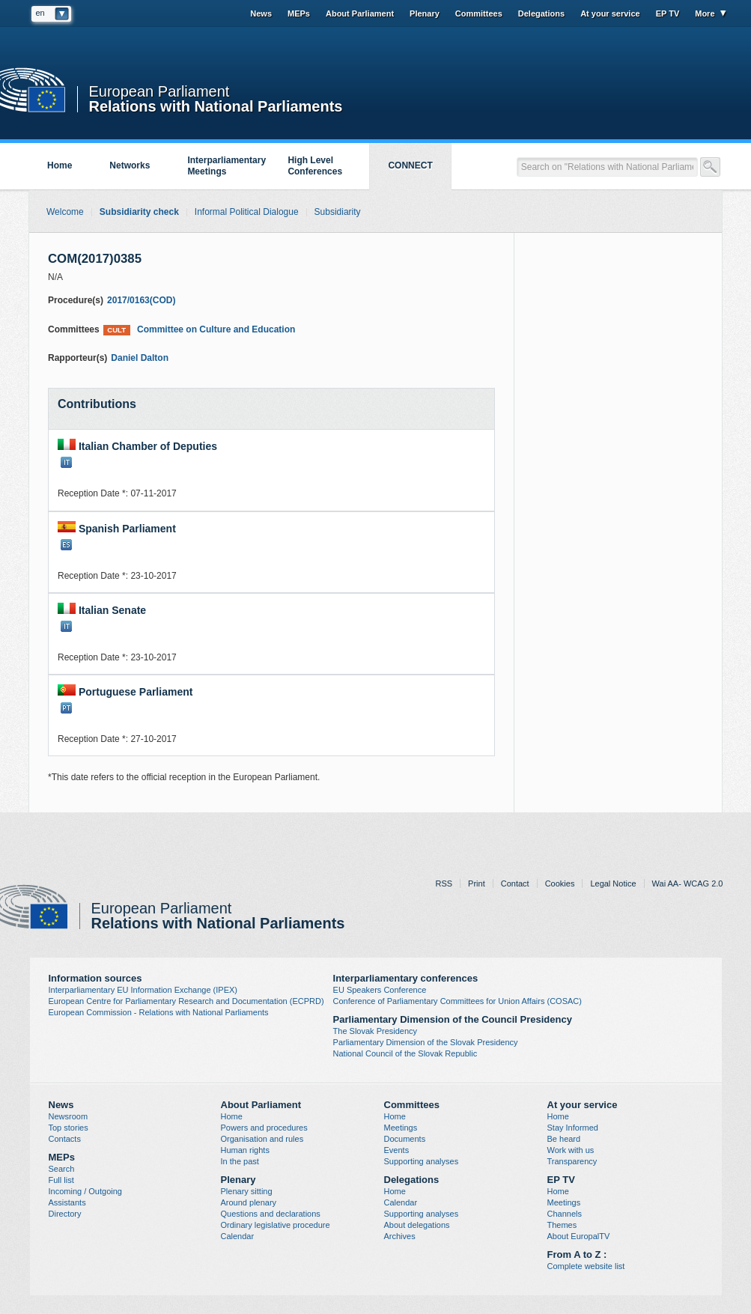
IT (66, 462)
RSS (443, 883)
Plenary (425, 13)
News (261, 13)
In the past (240, 1161)
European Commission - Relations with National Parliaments (159, 1012)
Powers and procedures (264, 1127)
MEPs (299, 13)
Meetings (401, 1127)
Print (476, 883)
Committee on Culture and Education (199, 329)
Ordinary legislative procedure (275, 1224)
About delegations (417, 1224)
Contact (515, 883)
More (704, 13)
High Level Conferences (315, 166)
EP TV (668, 13)
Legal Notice (613, 883)
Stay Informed (572, 1127)
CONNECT (410, 165)
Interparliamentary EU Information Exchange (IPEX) (143, 989)
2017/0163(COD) (141, 300)
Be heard (564, 1138)
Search (62, 1168)
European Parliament (159, 91)
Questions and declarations (270, 1213)
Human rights (245, 1150)
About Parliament (360, 13)
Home (59, 165)
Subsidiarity (337, 212)
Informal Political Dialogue (247, 212)
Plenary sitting (247, 1191)
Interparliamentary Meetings (226, 166)
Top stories (68, 1127)
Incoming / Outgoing (85, 1191)
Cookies (560, 883)
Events (397, 1150)
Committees (478, 13)
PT (66, 708)
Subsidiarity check (139, 212)
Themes (562, 1224)
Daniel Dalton (139, 358)
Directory (65, 1213)
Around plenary (249, 1202)
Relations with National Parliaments (216, 105)
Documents (405, 1138)
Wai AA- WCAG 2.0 (687, 883)
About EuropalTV (578, 1236)
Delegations (541, 13)
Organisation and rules (262, 1138)
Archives (400, 1236)
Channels (564, 1213)
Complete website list (586, 1266)
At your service (609, 13)
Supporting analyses (421, 1161)
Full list (61, 1179)
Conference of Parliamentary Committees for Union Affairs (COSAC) (457, 1001)
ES (66, 544)
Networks (129, 165)
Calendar (238, 1236)
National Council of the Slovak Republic (405, 1053)
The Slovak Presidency (375, 1030)
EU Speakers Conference (380, 989)
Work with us (571, 1150)
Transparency (572, 1161)
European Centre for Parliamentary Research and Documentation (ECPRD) (186, 1001)
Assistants (67, 1202)
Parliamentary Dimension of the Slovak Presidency (425, 1042)
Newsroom (68, 1116)
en (40, 12)
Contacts (65, 1138)
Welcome (65, 212)
